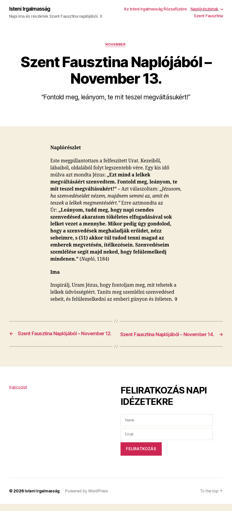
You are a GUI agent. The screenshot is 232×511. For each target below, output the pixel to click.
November (116, 45)
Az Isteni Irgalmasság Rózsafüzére (191, 9)
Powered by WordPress (88, 498)
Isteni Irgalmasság (31, 9)
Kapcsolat (18, 394)
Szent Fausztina (208, 16)
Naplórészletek (172, 16)
